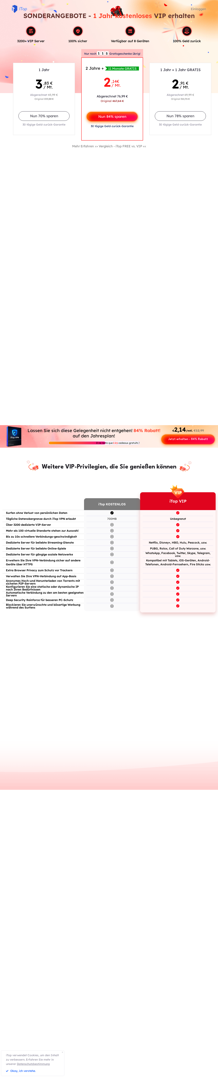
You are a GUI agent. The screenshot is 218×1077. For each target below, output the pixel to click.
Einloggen (198, 9)
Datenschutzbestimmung (33, 1064)
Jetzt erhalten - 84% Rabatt (188, 439)
